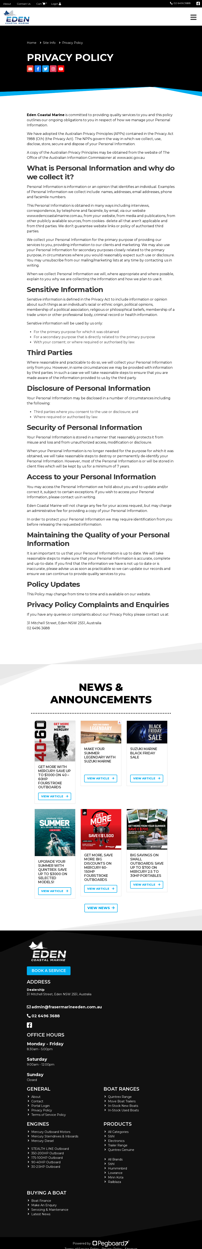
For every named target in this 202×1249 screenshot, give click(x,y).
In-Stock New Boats (123, 1106)
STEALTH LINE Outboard (50, 1149)
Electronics (116, 1141)
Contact (37, 1101)
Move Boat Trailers (122, 1101)
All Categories (118, 1132)
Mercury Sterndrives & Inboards (54, 1136)
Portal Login (40, 1106)
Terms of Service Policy (48, 1115)
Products (118, 1124)
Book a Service (49, 970)
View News (101, 908)
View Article (54, 796)
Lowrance (115, 1173)
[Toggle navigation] (193, 17)
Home (31, 43)
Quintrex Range (120, 1097)
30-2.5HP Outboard (45, 1167)
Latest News (40, 1214)
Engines (38, 1124)
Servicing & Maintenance (49, 1210)
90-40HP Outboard (46, 1162)
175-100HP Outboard (47, 1158)
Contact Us (23, 3)
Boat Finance (41, 1201)
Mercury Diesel (42, 1141)
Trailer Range (117, 1145)
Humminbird (117, 1168)
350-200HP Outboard (47, 1153)
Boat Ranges (121, 1089)
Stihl (111, 1136)
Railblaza (114, 1182)
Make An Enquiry (44, 1205)
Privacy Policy (41, 1110)
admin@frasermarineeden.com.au (64, 1007)
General (38, 1089)
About (7, 3)
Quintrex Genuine (121, 1150)
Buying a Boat (46, 1193)
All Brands (115, 1159)
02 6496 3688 (180, 3)
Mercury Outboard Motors (50, 1132)
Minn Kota (115, 1177)
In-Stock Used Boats (123, 1110)
